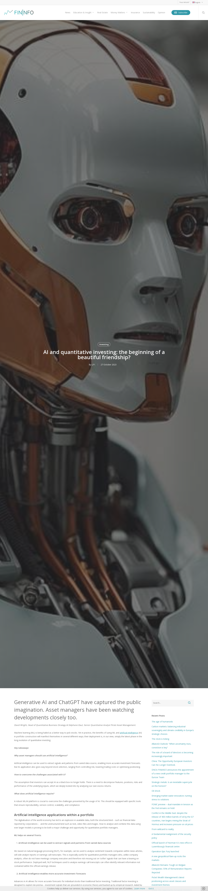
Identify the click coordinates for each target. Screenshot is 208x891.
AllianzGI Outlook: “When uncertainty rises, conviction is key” (171, 745)
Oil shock (156, 790)
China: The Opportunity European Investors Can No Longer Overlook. (172, 763)
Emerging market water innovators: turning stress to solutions (172, 797)
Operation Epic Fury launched (165, 851)
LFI (93, 364)
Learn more (139, 888)
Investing (104, 344)
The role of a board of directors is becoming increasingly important (172, 754)
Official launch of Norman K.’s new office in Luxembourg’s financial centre (172, 844)
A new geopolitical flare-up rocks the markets (169, 858)
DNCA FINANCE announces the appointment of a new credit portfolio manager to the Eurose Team (173, 773)
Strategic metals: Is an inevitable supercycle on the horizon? (172, 784)
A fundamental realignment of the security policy (171, 836)
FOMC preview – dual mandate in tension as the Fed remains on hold (172, 806)
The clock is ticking (160, 739)
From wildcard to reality (163, 829)
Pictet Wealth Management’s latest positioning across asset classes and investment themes (169, 881)
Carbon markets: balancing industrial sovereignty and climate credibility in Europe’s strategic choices (173, 730)
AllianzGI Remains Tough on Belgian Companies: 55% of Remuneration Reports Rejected (172, 869)
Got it (151, 888)
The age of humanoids (162, 721)
